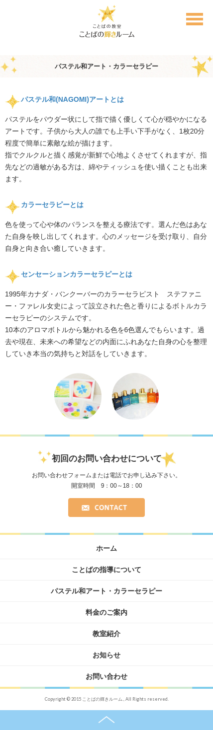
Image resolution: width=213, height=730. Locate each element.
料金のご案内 (106, 612)
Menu (194, 21)
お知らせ (106, 655)
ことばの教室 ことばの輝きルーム (106, 21)
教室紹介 (106, 634)
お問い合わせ (106, 676)
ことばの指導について (106, 570)
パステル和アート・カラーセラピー (106, 591)
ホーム (106, 548)
